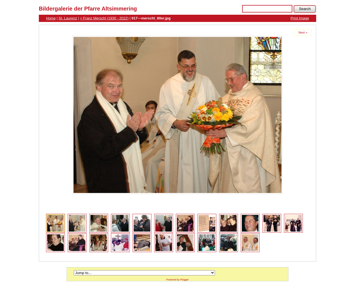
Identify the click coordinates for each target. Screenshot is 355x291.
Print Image (300, 18)
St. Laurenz (68, 18)
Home (51, 18)
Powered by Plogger (177, 279)
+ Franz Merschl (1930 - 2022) (104, 18)
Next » (302, 32)
